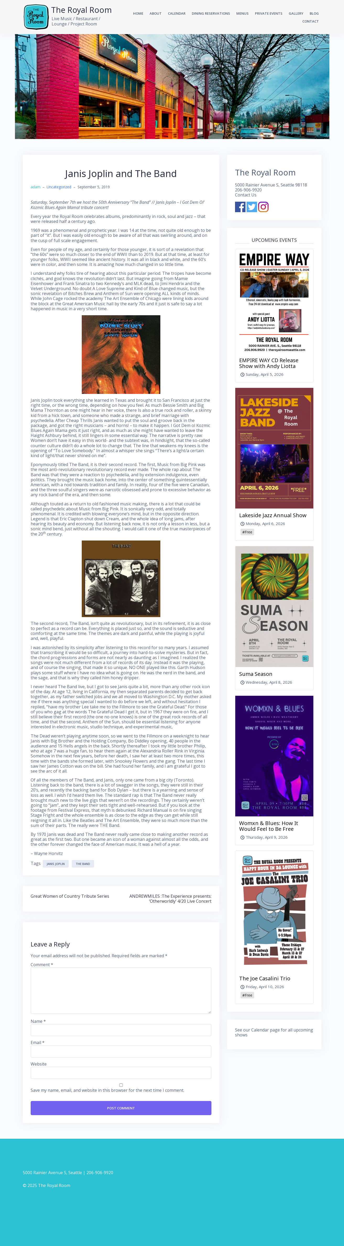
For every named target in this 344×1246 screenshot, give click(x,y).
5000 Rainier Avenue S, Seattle (52, 1172)
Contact (310, 21)
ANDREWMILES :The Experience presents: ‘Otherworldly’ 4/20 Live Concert (170, 898)
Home (138, 13)
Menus (242, 13)
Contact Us (245, 195)
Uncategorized (59, 186)
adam (35, 186)
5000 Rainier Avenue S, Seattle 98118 (271, 185)
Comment (42, 964)
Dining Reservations (211, 13)
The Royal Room (81, 9)
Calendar (176, 13)
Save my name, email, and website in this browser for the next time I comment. (107, 1090)
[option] (172, 86)
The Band (83, 864)
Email (38, 1042)
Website (39, 1064)
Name (38, 1021)
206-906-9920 (248, 190)
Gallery (296, 13)
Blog (314, 13)
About (156, 13)
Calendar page (265, 1030)
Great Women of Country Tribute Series (70, 896)
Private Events (268, 13)
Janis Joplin (56, 864)
